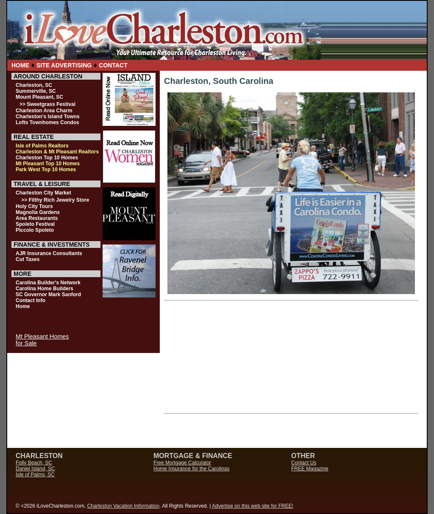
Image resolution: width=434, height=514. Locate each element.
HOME (20, 65)
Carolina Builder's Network (48, 283)
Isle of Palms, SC (35, 475)
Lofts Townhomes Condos (47, 122)
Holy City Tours (34, 206)
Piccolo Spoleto (35, 230)
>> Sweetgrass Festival (47, 104)
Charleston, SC (34, 85)
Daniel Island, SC (35, 469)
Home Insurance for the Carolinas (191, 469)
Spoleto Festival (35, 224)
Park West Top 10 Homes (46, 169)
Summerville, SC (36, 91)
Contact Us (303, 463)
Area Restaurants (37, 218)
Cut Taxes (27, 259)
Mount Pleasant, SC (39, 97)
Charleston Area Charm (44, 111)
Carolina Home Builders (44, 289)
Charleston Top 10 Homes (47, 158)
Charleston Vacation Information (123, 506)
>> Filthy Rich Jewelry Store (55, 200)
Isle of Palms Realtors (42, 146)
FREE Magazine (309, 469)
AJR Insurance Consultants (49, 253)
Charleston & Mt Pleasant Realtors (57, 152)
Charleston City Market (43, 193)
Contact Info (30, 300)
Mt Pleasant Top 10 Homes (48, 164)
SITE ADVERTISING (64, 65)
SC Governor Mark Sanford (48, 294)
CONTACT (113, 65)
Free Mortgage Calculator (182, 463)
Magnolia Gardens (38, 212)
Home (23, 306)
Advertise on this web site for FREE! (252, 506)
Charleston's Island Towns (48, 116)
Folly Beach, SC (34, 463)
